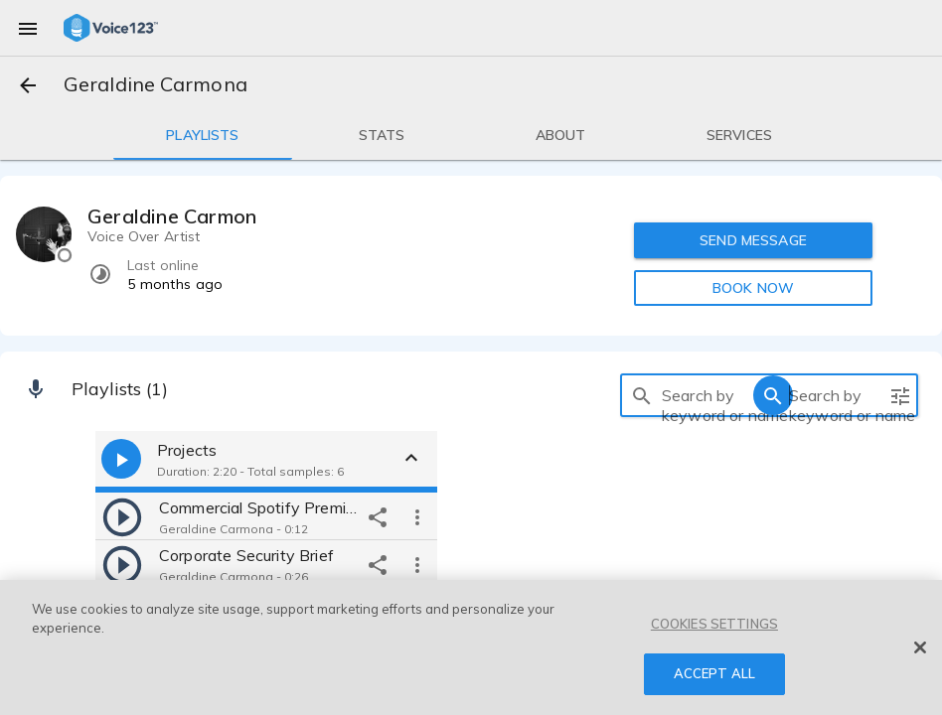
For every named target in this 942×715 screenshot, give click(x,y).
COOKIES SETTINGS (714, 624)
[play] (122, 516)
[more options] (417, 516)
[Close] (920, 647)
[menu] (28, 28)
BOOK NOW (753, 288)
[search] (642, 395)
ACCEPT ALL (714, 673)
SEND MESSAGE (753, 240)
